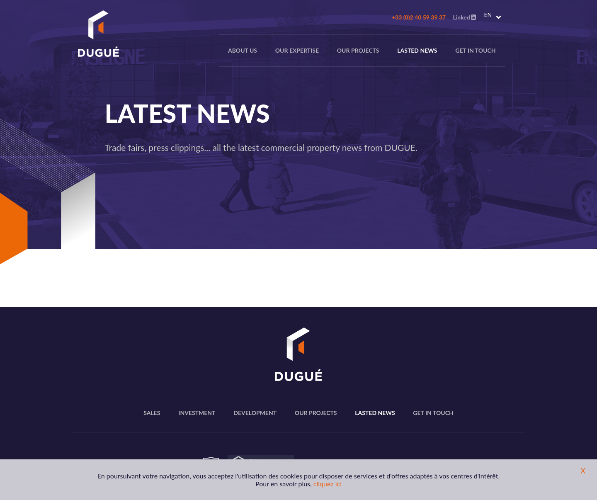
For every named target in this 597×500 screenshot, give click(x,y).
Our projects (358, 50)
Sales (151, 412)
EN (488, 14)
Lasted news (417, 50)
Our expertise (297, 50)
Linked (464, 17)
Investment (196, 412)
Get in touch (475, 50)
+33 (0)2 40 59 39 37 (419, 17)
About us (242, 50)
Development (255, 412)
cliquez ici (327, 484)
